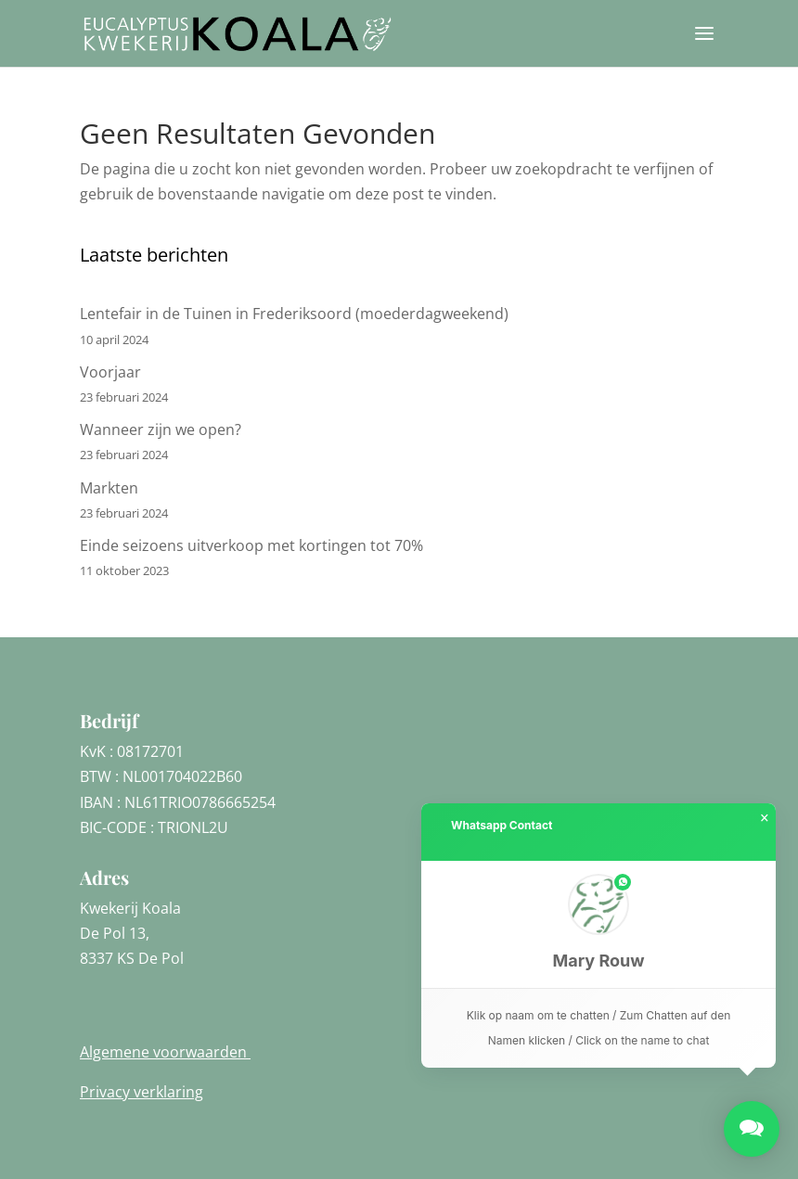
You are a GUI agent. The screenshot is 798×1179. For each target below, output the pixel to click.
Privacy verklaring (141, 1092)
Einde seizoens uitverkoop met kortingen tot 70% (251, 545)
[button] (598, 924)
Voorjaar (110, 372)
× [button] (764, 818)
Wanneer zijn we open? (160, 429)
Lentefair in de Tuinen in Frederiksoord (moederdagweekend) (294, 313)
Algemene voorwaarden (165, 1052)
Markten (109, 488)
